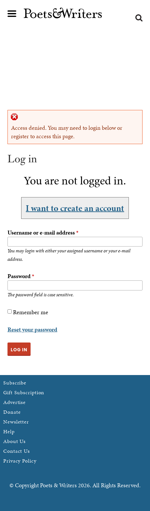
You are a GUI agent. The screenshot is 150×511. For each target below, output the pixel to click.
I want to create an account (75, 208)
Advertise (14, 402)
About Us (14, 441)
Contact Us (16, 451)
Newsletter (16, 421)
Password (20, 276)
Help (9, 431)
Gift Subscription (23, 392)
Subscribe (14, 382)
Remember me (30, 312)
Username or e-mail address (42, 232)
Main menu (12, 13)
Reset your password (32, 329)
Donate (11, 412)
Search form (139, 17)
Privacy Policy (19, 460)
